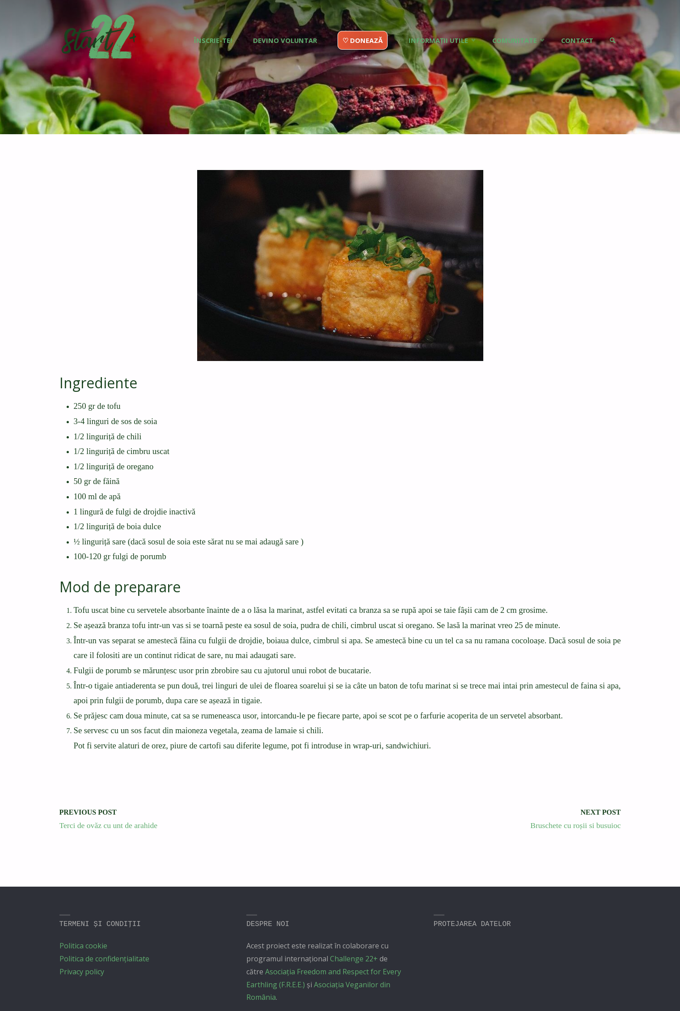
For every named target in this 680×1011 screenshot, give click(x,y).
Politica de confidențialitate (104, 959)
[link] (611, 24)
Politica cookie (83, 946)
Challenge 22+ (354, 959)
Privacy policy (81, 972)
